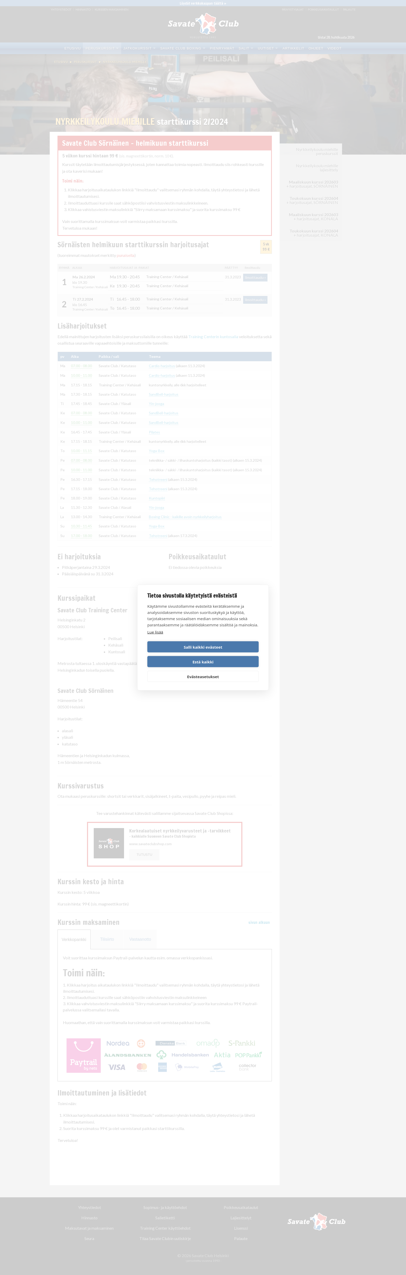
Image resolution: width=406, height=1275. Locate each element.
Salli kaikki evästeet (174, 654)
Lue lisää (155, 639)
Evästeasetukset (203, 669)
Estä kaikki (231, 654)
